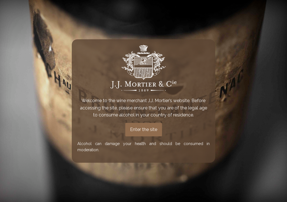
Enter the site (143, 129)
